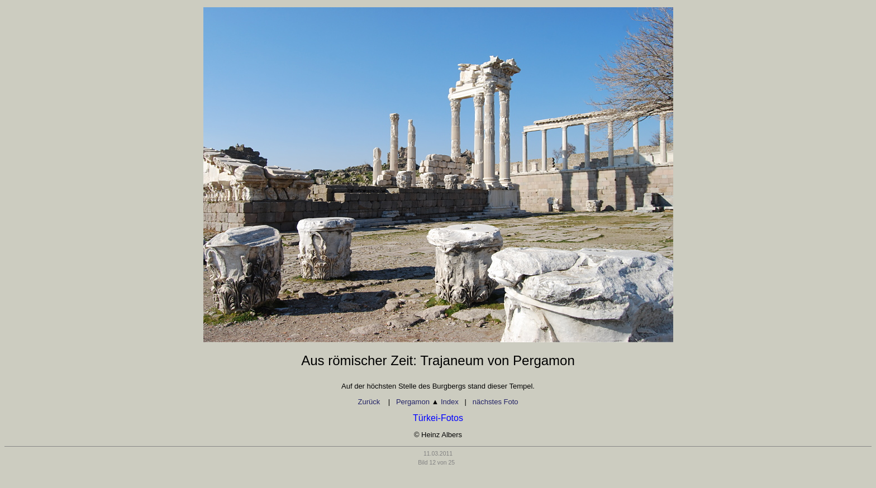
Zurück (370, 402)
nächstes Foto (495, 402)
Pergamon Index (427, 402)
